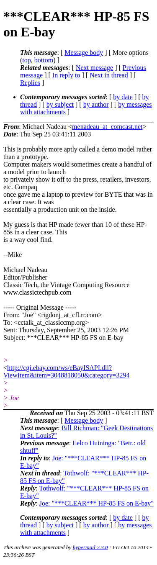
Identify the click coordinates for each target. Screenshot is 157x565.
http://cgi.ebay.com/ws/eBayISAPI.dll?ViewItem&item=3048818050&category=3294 (66, 371)
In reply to (66, 75)
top (26, 60)
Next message (94, 67)
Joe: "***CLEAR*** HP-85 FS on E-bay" (96, 503)
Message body (83, 52)
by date (123, 96)
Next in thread (109, 75)
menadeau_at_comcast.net (107, 126)
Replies (30, 82)
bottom (43, 60)
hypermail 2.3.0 (90, 547)
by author (96, 104)
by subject (60, 104)
